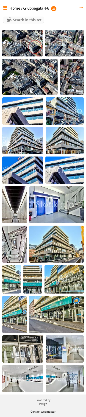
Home (14, 8)
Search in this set (27, 19)
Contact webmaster (43, 412)
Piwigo (43, 404)
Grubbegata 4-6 (36, 8)
